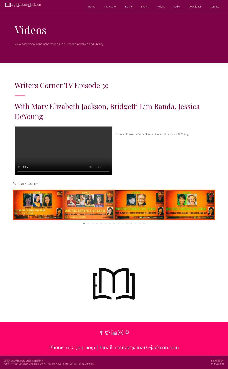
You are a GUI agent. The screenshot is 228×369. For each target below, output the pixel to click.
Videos (160, 6)
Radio (176, 6)
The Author (109, 6)
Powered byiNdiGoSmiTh (217, 362)
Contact (213, 6)
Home (91, 6)
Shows (144, 6)
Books (128, 6)
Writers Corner (26, 183)
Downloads (194, 6)
